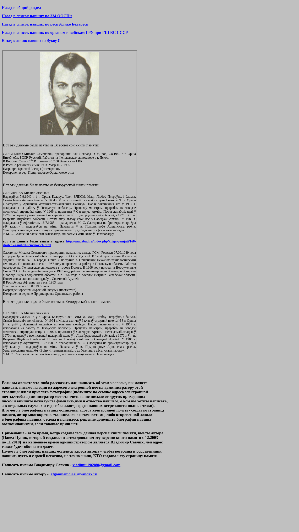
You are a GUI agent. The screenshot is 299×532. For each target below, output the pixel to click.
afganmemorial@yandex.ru (74, 474)
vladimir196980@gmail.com (96, 465)
